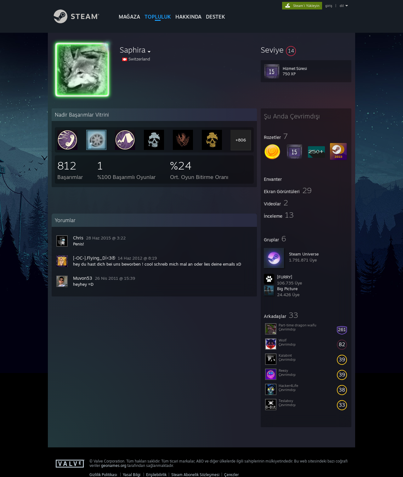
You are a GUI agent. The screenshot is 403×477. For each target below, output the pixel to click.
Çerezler (231, 474)
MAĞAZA (129, 17)
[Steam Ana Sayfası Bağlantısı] (81, 21)
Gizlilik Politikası (103, 474)
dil (342, 5)
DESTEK (215, 17)
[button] (306, 49)
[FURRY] (284, 276)
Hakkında (188, 17)
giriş (328, 5)
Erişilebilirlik (156, 474)
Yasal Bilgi (131, 474)
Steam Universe (304, 253)
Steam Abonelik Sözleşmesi (195, 474)
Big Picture (287, 288)
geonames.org (113, 465)
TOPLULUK (158, 17)
